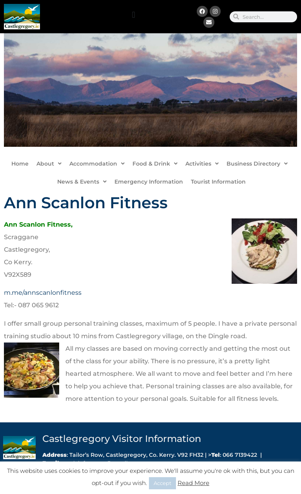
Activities (202, 163)
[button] (133, 14)
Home (20, 163)
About (49, 163)
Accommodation (97, 163)
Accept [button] (162, 483)
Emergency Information (148, 181)
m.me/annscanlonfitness (43, 292)
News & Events (82, 181)
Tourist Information (218, 181)
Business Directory (257, 163)
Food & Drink (155, 163)
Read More (193, 483)
